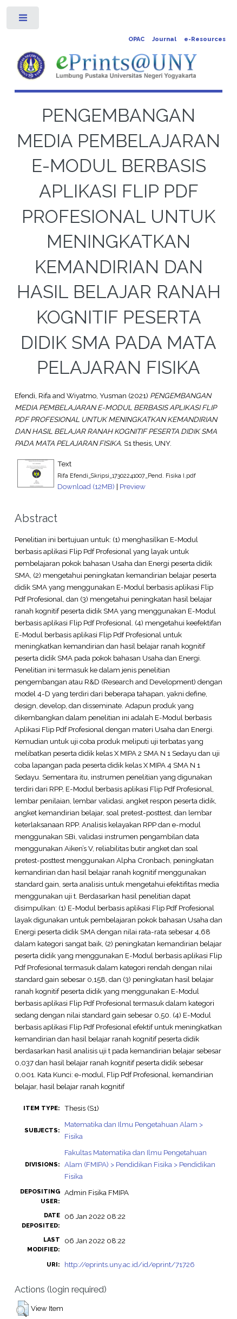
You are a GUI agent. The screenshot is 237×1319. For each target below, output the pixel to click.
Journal (164, 39)
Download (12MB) (86, 486)
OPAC (136, 39)
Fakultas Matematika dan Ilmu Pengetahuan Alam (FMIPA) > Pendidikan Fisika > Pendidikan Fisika (139, 1164)
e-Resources (205, 39)
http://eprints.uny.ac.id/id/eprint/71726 (129, 1264)
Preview (133, 486)
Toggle (23, 20)
